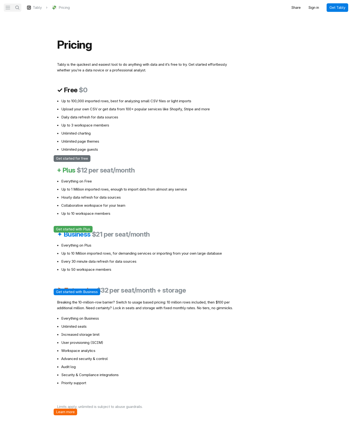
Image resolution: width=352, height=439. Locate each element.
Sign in (313, 7)
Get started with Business (77, 292)
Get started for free (72, 158)
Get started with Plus (73, 229)
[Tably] (34, 7)
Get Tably (337, 7)
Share (296, 7)
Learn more (65, 412)
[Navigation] (8, 7)
